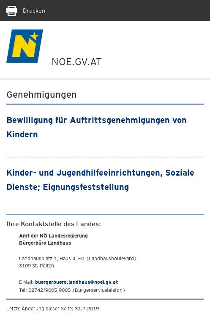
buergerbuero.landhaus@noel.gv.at (76, 282)
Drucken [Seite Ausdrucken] (25, 10)
